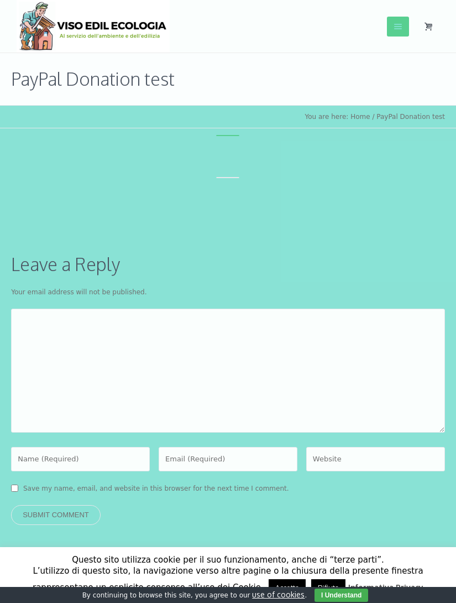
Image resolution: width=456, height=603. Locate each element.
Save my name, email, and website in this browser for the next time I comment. (156, 488)
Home (360, 117)
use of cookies (278, 594)
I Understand (341, 595)
